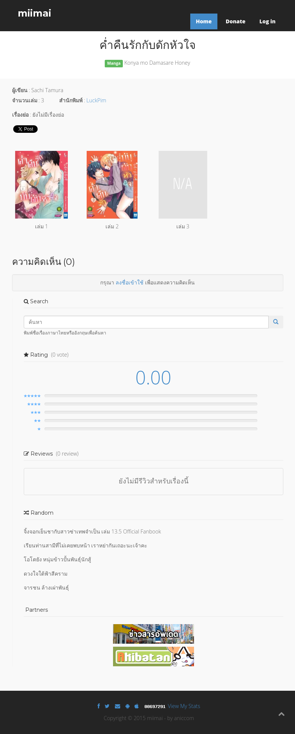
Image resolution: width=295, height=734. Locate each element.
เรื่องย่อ (20, 114)
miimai (34, 13)
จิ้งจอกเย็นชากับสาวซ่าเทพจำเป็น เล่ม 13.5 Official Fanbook (92, 531)
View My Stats (184, 706)
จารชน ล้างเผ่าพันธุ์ (46, 587)
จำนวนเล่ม (24, 100)
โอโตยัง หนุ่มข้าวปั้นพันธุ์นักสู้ (58, 559)
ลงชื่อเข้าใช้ (130, 282)
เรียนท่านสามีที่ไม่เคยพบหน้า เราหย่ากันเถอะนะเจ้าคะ (86, 545)
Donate (235, 21)
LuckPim (96, 100)
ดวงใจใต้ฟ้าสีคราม (45, 573)
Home (204, 21)
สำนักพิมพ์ (71, 100)
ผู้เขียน (20, 90)
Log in (267, 21)
